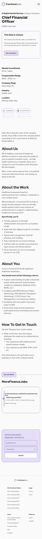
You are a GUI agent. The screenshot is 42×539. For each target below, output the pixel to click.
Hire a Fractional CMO (13, 494)
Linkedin (31, 521)
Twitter (31, 518)
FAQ (8, 529)
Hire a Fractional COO (13, 504)
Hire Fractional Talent (13, 508)
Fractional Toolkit (12, 526)
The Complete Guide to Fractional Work (14, 518)
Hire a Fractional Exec (13, 491)
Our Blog (9, 533)
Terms (30, 494)
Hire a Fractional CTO (13, 498)
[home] (11, 4)
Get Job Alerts (11, 53)
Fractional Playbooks (13, 523)
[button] (38, 4)
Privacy (31, 491)
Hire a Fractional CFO (13, 501)
